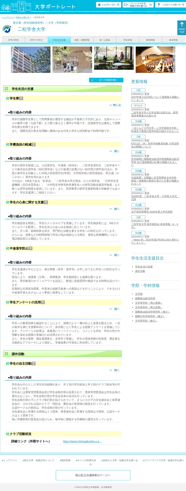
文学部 (139, 294)
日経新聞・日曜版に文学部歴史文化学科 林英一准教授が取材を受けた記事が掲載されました (155, 180)
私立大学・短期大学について (39, 460)
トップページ (8, 17)
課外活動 (140, 271)
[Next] (174, 60)
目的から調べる (22, 17)
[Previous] (12, 60)
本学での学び (36, 40)
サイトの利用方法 (86, 460)
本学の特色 (13, 40)
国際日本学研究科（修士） (150, 316)
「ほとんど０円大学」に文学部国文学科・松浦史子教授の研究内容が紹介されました (155, 130)
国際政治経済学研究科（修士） (152, 311)
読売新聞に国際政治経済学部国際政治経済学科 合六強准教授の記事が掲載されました (155, 162)
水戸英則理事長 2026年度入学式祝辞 (152, 211)
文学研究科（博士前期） (149, 307)
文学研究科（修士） (146, 320)
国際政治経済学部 (145, 298)
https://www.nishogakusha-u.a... (82, 441)
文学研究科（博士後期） (149, 302)
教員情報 (150, 40)
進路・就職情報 (82, 40)
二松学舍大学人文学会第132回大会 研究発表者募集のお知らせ (154, 114)
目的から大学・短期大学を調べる (120, 460)
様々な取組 (104, 40)
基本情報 (173, 40)
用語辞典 (65, 460)
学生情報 (127, 40)
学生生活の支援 (144, 266)
